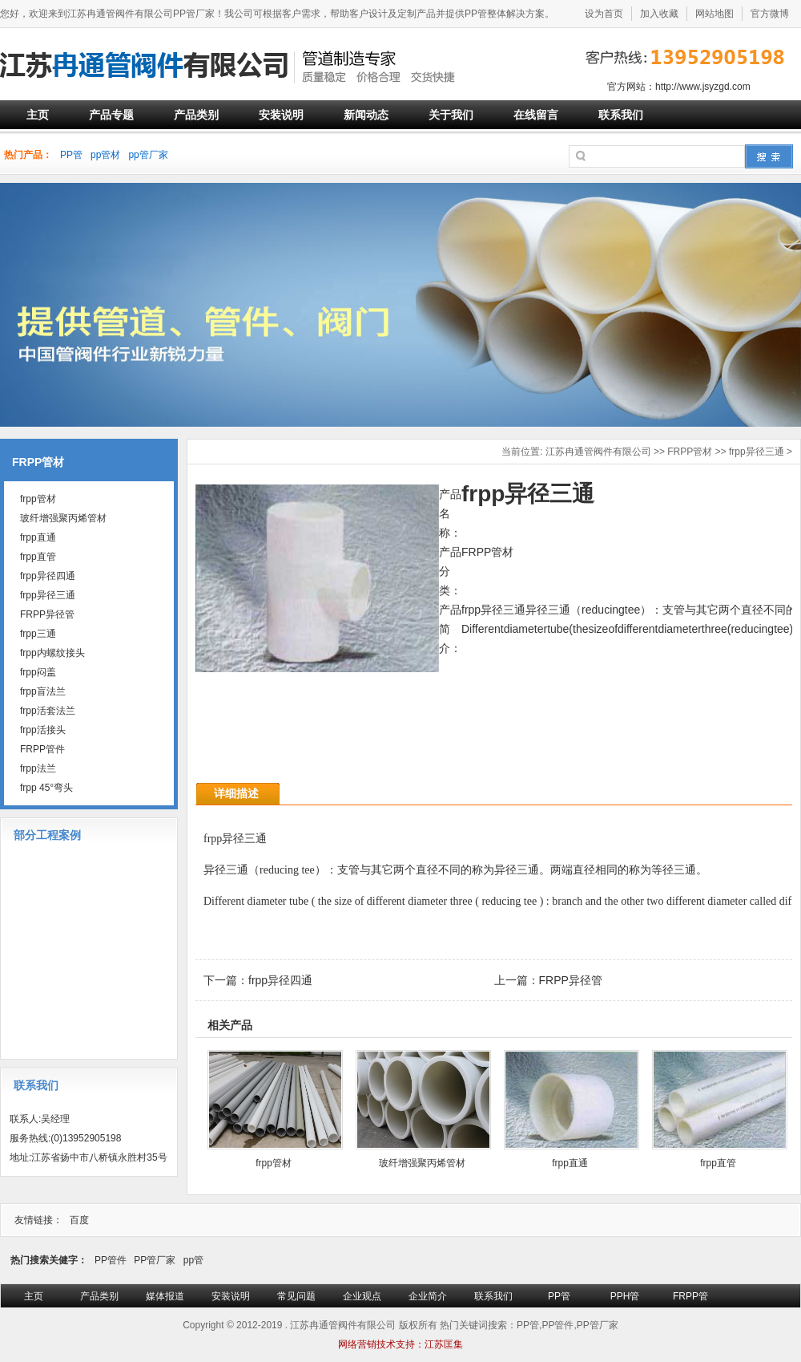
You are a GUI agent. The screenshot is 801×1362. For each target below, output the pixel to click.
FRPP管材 (689, 451)
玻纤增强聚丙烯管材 (422, 1163)
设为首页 (604, 13)
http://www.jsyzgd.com (703, 86)
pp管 (193, 1260)
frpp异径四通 (280, 980)
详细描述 (236, 793)
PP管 (71, 154)
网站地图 (714, 13)
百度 (79, 1220)
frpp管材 (274, 1163)
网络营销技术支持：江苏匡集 (400, 1344)
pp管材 (105, 154)
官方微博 (770, 13)
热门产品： (28, 154)
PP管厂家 (154, 1260)
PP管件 (111, 1260)
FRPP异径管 (570, 980)
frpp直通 (570, 1163)
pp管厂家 (147, 154)
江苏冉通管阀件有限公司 (598, 451)
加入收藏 (659, 13)
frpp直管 (718, 1163)
